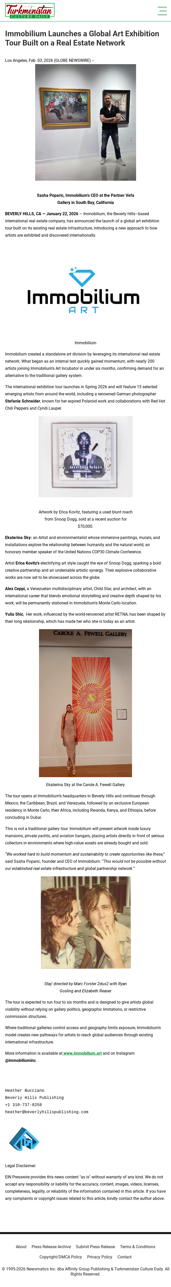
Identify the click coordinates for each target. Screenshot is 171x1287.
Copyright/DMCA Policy (61, 1257)
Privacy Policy (99, 1257)
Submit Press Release (95, 1246)
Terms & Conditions (137, 1246)
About (21, 1246)
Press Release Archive (51, 1246)
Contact (124, 1257)
